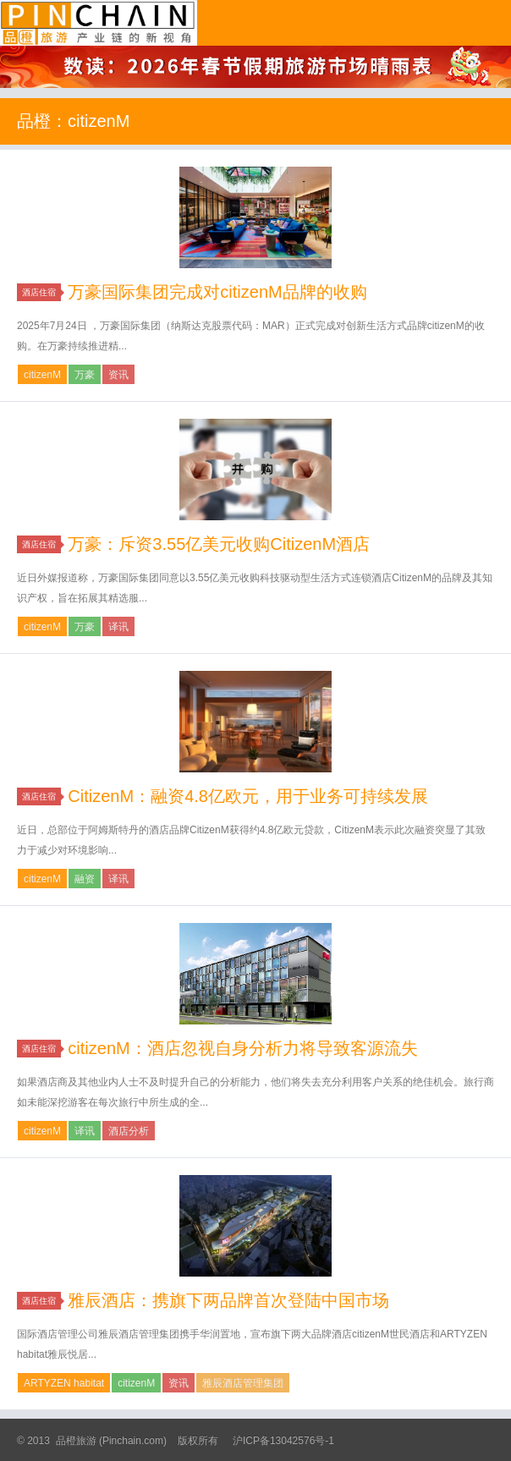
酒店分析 (128, 1131)
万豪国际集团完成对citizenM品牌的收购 (217, 292)
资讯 (118, 375)
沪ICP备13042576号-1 (283, 1441)
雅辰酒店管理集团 (242, 1383)
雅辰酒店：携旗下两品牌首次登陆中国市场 (228, 1300)
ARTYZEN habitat (64, 1383)
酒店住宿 (41, 292)
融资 (84, 879)
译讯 (118, 627)
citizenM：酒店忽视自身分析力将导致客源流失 (242, 1048)
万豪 (84, 375)
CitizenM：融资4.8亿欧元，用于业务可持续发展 (248, 796)
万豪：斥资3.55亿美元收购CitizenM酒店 (219, 544)
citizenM (42, 375)
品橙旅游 (98, 23)
